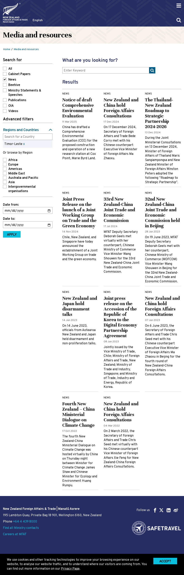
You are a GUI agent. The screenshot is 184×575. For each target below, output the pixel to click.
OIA (11, 106)
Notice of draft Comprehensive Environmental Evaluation (78, 108)
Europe (13, 165)
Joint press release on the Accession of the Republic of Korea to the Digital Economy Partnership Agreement (120, 317)
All (10, 69)
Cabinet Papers (19, 74)
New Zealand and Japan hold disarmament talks (79, 306)
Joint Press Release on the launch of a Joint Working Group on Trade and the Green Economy (79, 212)
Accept (165, 562)
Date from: (11, 205)
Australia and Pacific (23, 178)
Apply (12, 235)
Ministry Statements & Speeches (24, 93)
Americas (15, 169)
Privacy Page (70, 569)
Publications (17, 100)
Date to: (9, 219)
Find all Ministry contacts (21, 528)
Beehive (14, 85)
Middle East (16, 174)
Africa (12, 160)
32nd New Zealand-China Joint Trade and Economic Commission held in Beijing (162, 212)
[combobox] (27, 136)
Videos (13, 111)
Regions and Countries (21, 130)
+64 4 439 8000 (25, 522)
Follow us (157, 510)
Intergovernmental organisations (22, 189)
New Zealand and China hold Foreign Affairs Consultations (121, 108)
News (12, 80)
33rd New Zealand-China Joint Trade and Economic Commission (119, 209)
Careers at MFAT (15, 534)
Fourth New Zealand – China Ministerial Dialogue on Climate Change (78, 414)
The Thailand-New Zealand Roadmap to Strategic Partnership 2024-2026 (159, 113)
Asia (11, 182)
